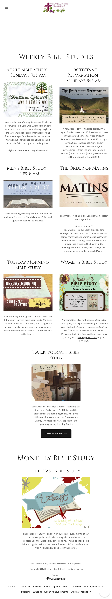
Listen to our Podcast (56, 433)
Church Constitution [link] (81, 591)
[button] (11, 8)
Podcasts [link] (25, 591)
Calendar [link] (12, 586)
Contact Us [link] (25, 586)
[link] (56, 7)
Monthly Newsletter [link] (93, 586)
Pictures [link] (37, 586)
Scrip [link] (65, 586)
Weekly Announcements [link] (56, 591)
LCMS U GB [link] (75, 586)
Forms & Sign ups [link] (52, 586)
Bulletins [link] (37, 591)
